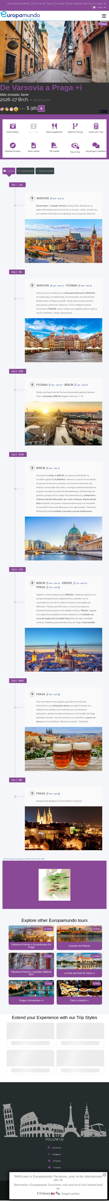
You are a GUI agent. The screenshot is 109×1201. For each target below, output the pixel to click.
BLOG (66, 3)
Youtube (54, 1168)
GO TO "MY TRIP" (54, 3)
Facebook (54, 1149)
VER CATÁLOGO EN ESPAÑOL (31, 3)
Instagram (54, 1155)
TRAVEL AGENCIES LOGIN (95, 3)
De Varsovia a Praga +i (41, 87)
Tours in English (82, 7)
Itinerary (8, 171)
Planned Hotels (25, 171)
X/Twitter (54, 1162)
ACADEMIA (76, 3)
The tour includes (44, 171)
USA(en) (101, 7)
